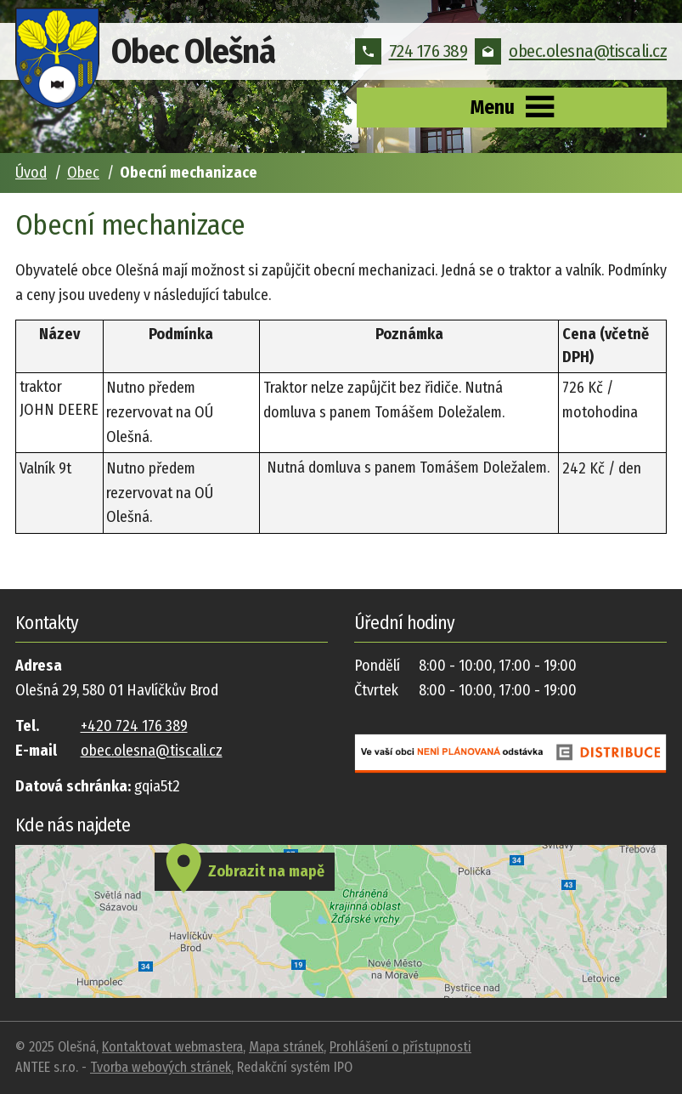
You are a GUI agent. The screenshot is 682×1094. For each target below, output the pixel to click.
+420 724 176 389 (134, 726)
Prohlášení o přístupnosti (400, 1047)
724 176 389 (411, 51)
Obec (83, 172)
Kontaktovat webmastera (172, 1047)
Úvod (31, 172)
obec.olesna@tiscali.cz (571, 51)
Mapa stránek (286, 1047)
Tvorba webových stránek (160, 1067)
